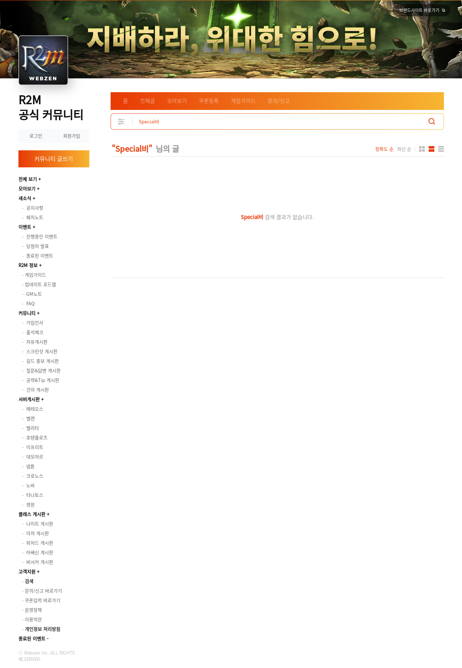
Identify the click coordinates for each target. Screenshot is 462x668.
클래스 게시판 (31, 514)
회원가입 (71, 135)
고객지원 (26, 571)
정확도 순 (384, 149)
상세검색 (121, 121)
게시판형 (441, 149)
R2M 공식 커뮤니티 (50, 107)
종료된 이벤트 (31, 638)
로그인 (35, 135)
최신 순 (404, 149)
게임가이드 (243, 101)
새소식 (24, 198)
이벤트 (24, 226)
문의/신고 (279, 101)
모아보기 (26, 188)
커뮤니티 (26, 313)
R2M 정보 (28, 265)
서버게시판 (29, 399)
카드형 (422, 149)
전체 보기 (27, 179)
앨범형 (431, 149)
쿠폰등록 (209, 101)
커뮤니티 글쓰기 (53, 158)
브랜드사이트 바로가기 (419, 10)
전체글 (147, 101)
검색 (432, 121)
